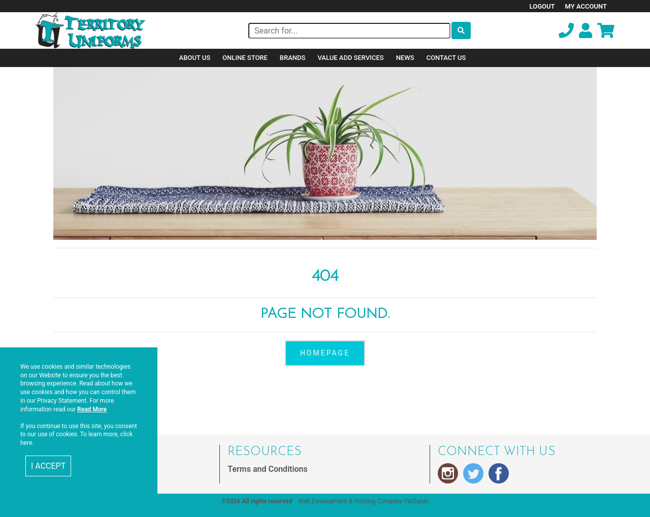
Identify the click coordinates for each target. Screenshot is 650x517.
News (405, 57)
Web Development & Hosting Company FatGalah (363, 501)
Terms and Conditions (267, 469)
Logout (542, 6)
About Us (195, 57)
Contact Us (446, 57)
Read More (92, 409)
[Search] (349, 31)
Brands (293, 57)
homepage (325, 353)
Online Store (245, 57)
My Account (586, 6)
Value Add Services (350, 57)
